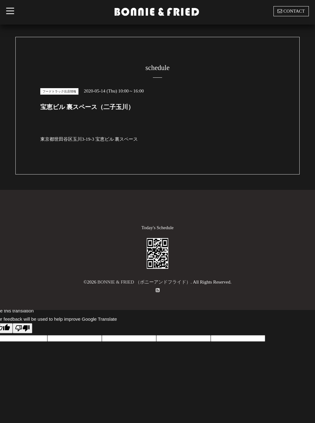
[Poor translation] (22, 328)
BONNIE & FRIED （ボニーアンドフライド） (144, 282)
